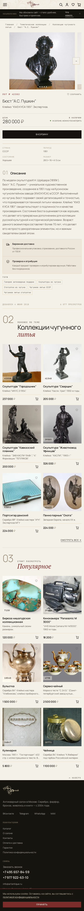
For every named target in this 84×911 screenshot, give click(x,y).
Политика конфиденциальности (19, 852)
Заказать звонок (12, 867)
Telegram (24, 813)
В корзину (42, 134)
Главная (9, 24)
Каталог (7, 828)
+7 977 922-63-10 (15, 877)
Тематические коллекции (33, 24)
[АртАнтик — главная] (33, 4)
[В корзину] (37, 399)
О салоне (8, 833)
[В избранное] (36, 349)
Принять (41, 904)
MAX (53, 813)
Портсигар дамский (15, 515)
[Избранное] (73, 4)
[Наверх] (74, 777)
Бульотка (9, 686)
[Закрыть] (80, 14)
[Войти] (67, 4)
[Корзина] (79, 4)
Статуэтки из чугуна (14, 287)
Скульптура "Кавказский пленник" (19, 449)
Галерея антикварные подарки (19, 282)
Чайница (49, 750)
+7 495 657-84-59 (16, 872)
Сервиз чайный (53, 686)
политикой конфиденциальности (21, 897)
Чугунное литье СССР (40, 287)
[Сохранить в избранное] (74, 94)
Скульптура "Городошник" (20, 386)
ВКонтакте (8, 813)
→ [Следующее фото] (76, 60)
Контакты (8, 838)
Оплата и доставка (13, 842)
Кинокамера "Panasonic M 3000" (60, 620)
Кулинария (9, 750)
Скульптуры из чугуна (50, 282)
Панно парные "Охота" (58, 515)
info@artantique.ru (12, 883)
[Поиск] (61, 4)
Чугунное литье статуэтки (17, 292)
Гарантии (8, 847)
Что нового (68, 14)
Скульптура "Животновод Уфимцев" (59, 449)
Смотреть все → (71, 540)
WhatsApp (39, 813)
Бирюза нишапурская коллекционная (16, 620)
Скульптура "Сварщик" (58, 386)
